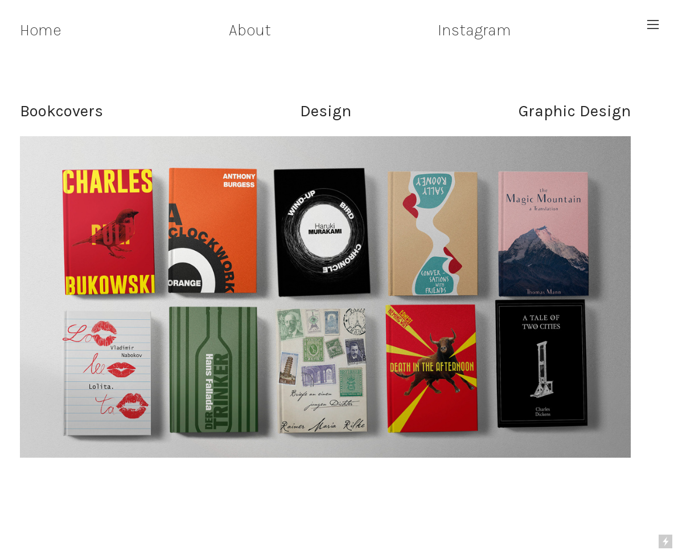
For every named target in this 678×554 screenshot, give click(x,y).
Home (40, 30)
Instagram (474, 30)
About (250, 30)
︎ (653, 25)
